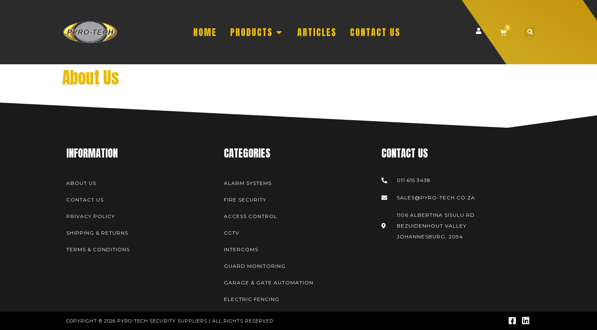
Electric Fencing (251, 299)
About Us (81, 183)
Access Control (250, 216)
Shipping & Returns (97, 233)
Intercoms (241, 249)
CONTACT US (375, 32)
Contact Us (85, 200)
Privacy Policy (90, 216)
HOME (205, 32)
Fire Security (245, 200)
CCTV (231, 233)
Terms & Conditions (98, 249)
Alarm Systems (248, 183)
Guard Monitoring (255, 266)
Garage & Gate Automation (268, 282)
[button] (530, 32)
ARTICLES (317, 32)
